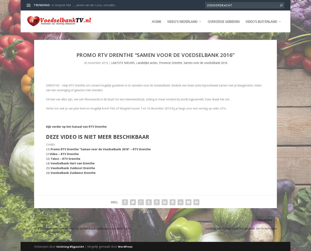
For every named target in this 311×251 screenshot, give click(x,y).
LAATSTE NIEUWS (123, 63)
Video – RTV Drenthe (64, 154)
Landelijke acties (146, 63)
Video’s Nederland (182, 21)
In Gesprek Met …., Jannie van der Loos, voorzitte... (84, 5)
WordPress (125, 246)
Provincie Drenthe (170, 63)
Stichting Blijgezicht (70, 246)
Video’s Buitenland (261, 21)
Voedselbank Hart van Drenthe (73, 163)
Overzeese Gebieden (224, 21)
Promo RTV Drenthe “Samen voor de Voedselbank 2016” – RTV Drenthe (101, 149)
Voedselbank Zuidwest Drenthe (73, 173)
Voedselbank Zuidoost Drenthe (73, 168)
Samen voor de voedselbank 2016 (205, 63)
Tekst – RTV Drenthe (65, 158)
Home (156, 21)
